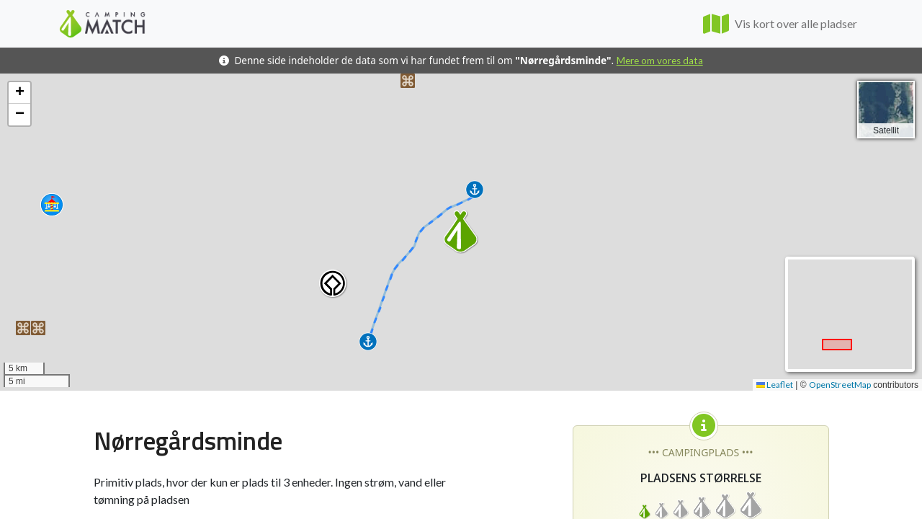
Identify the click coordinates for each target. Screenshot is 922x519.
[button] (407, 81)
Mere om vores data (660, 60)
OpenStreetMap (840, 384)
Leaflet (774, 384)
